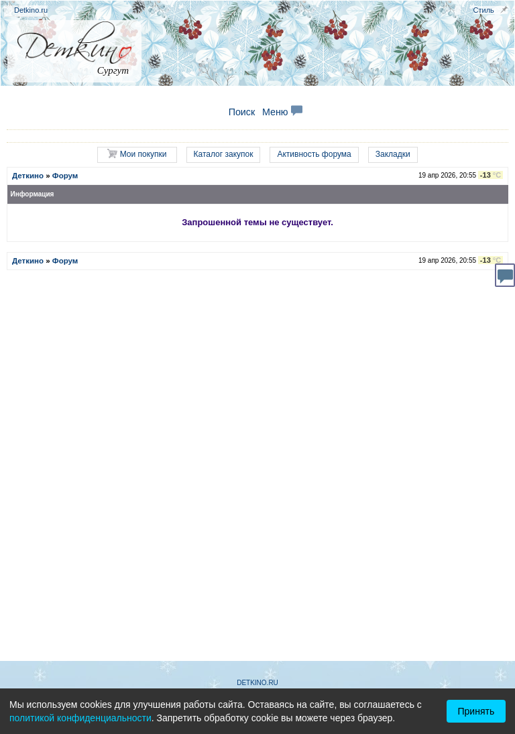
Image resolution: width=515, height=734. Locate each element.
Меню (282, 112)
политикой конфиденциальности (80, 718)
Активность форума (314, 154)
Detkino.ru (31, 10)
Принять (476, 711)
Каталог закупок (223, 154)
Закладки (393, 154)
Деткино (28, 176)
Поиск (242, 112)
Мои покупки (136, 154)
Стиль (483, 10)
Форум (65, 176)
